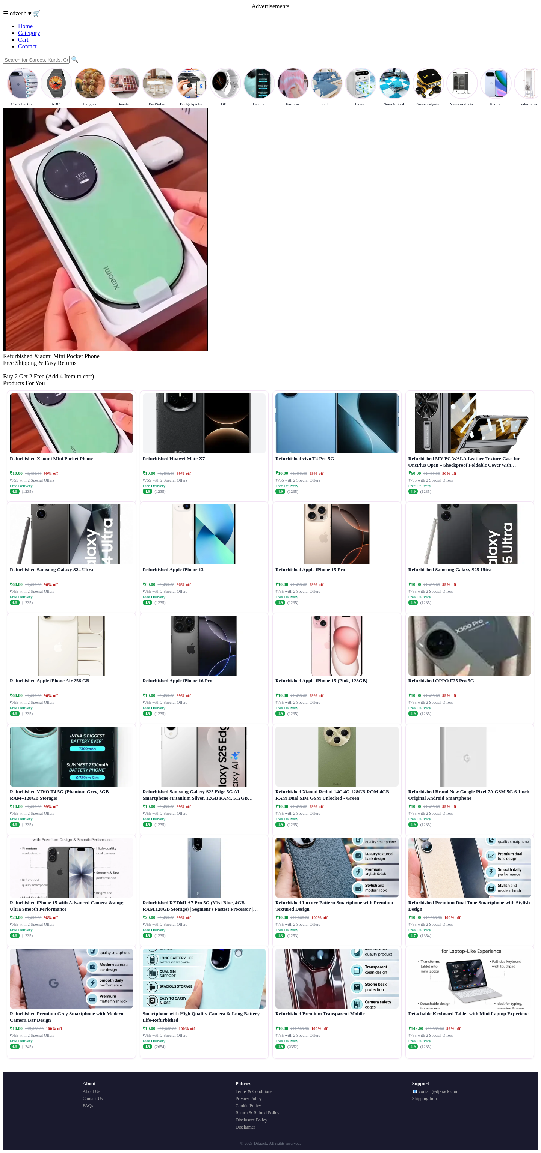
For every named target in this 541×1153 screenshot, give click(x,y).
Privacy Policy (249, 1098)
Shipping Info (424, 1098)
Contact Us (93, 1098)
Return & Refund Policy (258, 1112)
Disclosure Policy (251, 1120)
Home (25, 26)
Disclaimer (245, 1127)
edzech (19, 13)
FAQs (88, 1105)
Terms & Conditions (254, 1091)
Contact (27, 46)
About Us (91, 1091)
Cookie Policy (248, 1105)
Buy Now (14, 369)
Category (29, 33)
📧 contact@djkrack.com (435, 1091)
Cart (23, 39)
